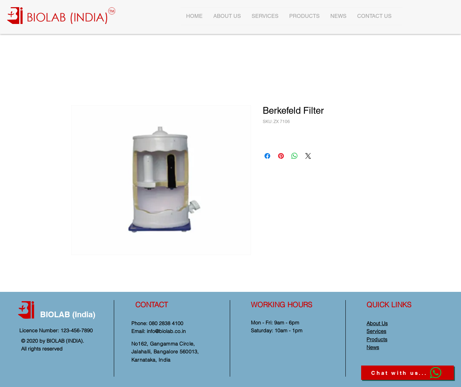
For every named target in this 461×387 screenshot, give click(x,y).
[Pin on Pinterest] (281, 156)
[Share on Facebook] (267, 156)
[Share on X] (308, 156)
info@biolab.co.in (166, 331)
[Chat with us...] (407, 373)
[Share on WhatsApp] (294, 156)
